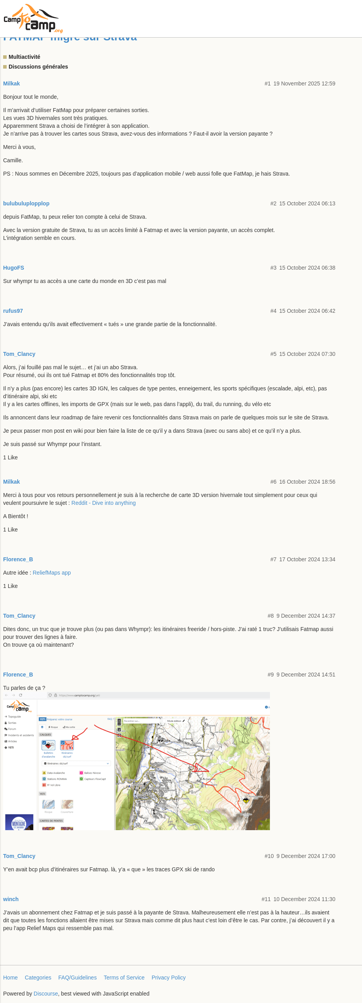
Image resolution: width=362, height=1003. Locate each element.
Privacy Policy (169, 977)
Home (10, 977)
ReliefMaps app (52, 573)
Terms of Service (124, 977)
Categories (38, 977)
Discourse (46, 993)
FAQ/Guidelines (77, 977)
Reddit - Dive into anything (103, 503)
